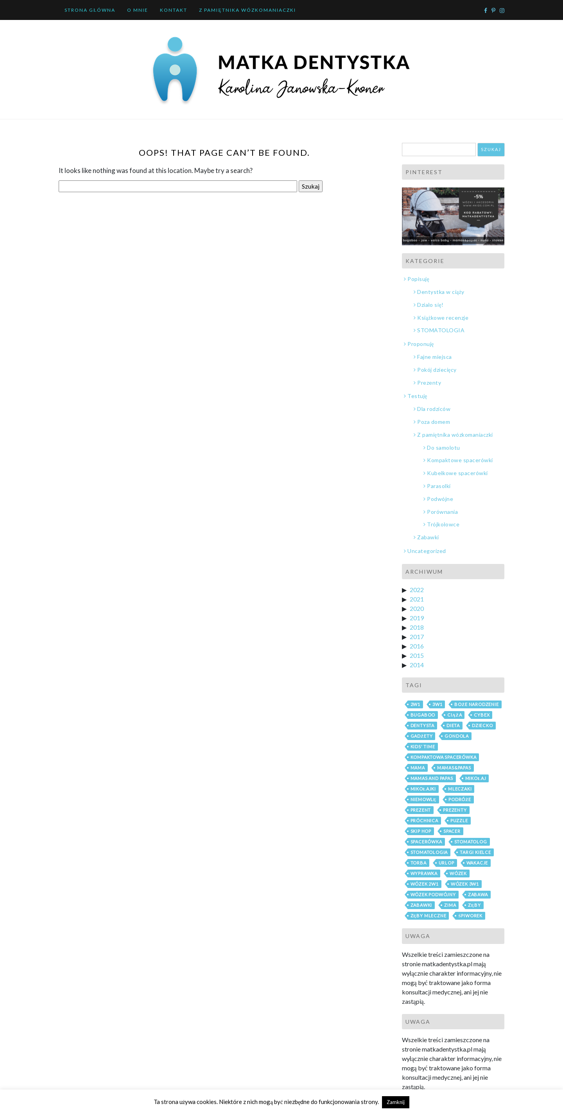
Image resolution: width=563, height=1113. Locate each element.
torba (419, 862)
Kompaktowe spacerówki (460, 460)
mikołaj (475, 778)
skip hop (421, 831)
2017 (417, 636)
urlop (446, 862)
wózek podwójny (433, 894)
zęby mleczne (428, 915)
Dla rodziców (433, 408)
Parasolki (439, 486)
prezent (421, 809)
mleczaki (460, 788)
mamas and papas (432, 778)
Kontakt (173, 10)
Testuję (417, 396)
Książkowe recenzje (442, 317)
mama (418, 767)
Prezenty (429, 382)
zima (450, 905)
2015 (417, 655)
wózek (458, 873)
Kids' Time (423, 746)
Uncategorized (426, 550)
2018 (417, 627)
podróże (459, 799)
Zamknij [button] (396, 1102)
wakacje (477, 862)
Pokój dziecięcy (437, 369)
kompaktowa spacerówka (444, 757)
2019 (417, 617)
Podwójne (440, 498)
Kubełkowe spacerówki (457, 473)
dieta (453, 725)
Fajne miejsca (434, 356)
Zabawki (428, 537)
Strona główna (90, 10)
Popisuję (418, 279)
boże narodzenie (476, 704)
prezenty (454, 809)
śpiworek (470, 915)
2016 (417, 646)
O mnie (137, 10)
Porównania (442, 511)
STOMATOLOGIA (440, 330)
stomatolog (470, 841)
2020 (417, 608)
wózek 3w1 (465, 883)
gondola (457, 735)
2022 (417, 589)
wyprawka (424, 873)
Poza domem (433, 421)
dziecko (482, 725)
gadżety (422, 735)
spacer (452, 831)
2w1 (415, 704)
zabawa (478, 894)
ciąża (454, 714)
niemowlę (424, 799)
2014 (417, 664)
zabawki (421, 905)
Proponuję (420, 343)
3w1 (437, 704)
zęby (474, 905)
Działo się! (430, 304)
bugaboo (423, 714)
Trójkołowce (443, 524)
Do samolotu (443, 447)
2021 (417, 599)
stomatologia (429, 852)
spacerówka (426, 841)
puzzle (459, 820)
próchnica (424, 820)
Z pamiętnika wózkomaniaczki (247, 10)
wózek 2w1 (425, 883)
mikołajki (423, 788)
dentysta (422, 725)
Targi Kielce (475, 852)
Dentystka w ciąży (440, 291)
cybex (481, 714)
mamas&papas (454, 767)
